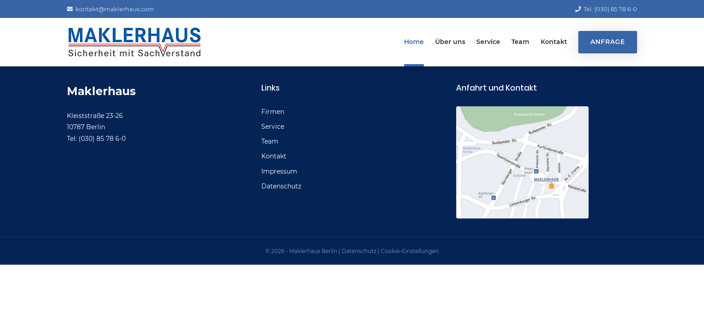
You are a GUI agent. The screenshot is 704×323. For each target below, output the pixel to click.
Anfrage (607, 42)
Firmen (272, 112)
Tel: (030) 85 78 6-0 (606, 9)
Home (414, 42)
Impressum (279, 171)
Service (488, 42)
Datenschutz (281, 186)
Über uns (450, 42)
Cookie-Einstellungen (410, 251)
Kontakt (554, 42)
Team (520, 42)
